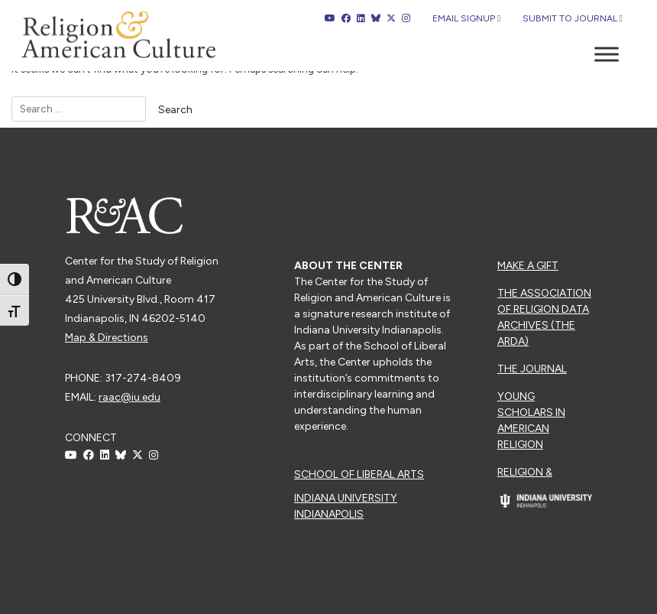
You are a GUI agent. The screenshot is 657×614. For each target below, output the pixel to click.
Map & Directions (106, 337)
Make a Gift (527, 265)
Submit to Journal (573, 18)
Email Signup (466, 18)
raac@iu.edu (129, 397)
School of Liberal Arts (359, 474)
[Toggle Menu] (606, 54)
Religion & (524, 472)
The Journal (532, 368)
